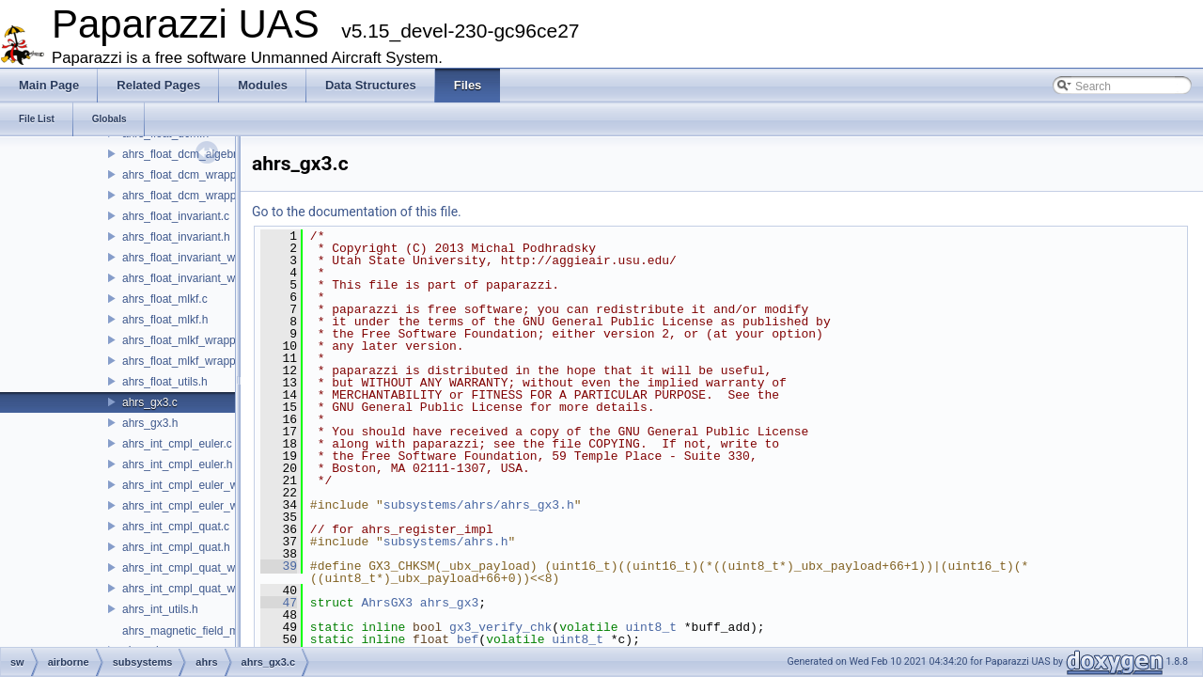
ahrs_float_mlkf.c (165, 299)
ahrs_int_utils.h (160, 609)
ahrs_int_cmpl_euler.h (177, 464)
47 (278, 602)
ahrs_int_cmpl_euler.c (177, 443)
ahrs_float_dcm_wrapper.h (188, 195)
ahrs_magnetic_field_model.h (196, 631)
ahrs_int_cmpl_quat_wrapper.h (199, 588)
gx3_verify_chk (500, 627)
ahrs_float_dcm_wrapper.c (188, 174)
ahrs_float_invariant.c (175, 216)
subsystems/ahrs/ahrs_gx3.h (478, 504)
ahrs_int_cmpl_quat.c (175, 526)
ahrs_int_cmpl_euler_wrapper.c (200, 485)
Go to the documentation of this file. (356, 211)
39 (278, 566)
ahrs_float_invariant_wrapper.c (198, 257)
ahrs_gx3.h (150, 423)
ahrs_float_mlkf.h (165, 319)
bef (467, 639)
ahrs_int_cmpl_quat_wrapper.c (198, 568)
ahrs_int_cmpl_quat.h (176, 547)
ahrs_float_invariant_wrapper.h (199, 278)
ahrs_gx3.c (150, 402)
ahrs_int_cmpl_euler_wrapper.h (200, 505)
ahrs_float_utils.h (165, 381)
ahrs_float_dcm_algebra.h (187, 154)
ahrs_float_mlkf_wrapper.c (188, 340)
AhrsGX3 (387, 602)
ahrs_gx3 (449, 602)
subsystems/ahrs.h (445, 541)
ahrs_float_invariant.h (176, 237)
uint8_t (651, 627)
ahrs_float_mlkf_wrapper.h (188, 361)
